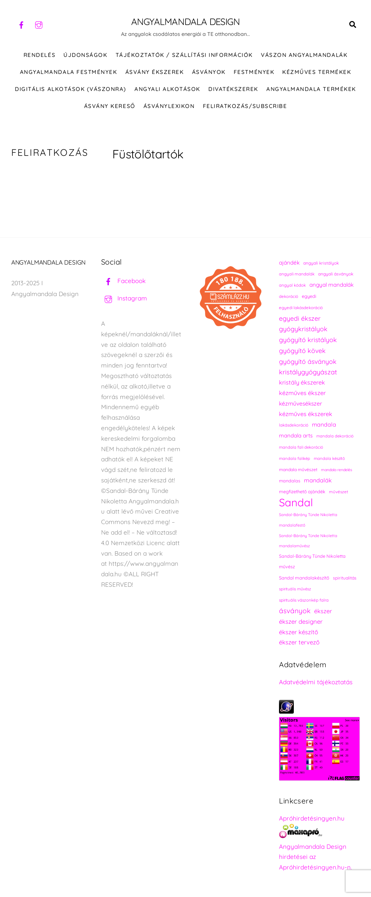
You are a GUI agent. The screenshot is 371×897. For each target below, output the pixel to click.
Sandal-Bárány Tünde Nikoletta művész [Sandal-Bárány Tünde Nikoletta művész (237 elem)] (312, 562)
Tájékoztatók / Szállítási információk (184, 55)
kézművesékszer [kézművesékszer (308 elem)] (300, 403)
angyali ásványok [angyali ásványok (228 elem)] (335, 274)
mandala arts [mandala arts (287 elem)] (296, 435)
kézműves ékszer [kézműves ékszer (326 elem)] (302, 393)
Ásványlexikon (169, 106)
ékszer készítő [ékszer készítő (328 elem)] (298, 632)
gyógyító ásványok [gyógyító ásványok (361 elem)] (308, 362)
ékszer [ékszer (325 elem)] (323, 611)
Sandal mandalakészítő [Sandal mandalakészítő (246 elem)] (304, 578)
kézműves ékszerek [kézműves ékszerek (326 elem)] (305, 414)
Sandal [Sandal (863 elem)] (296, 503)
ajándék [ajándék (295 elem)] (289, 262)
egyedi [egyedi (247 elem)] (309, 296)
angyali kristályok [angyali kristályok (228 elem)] (321, 263)
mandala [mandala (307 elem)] (324, 424)
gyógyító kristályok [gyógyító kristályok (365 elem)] (308, 340)
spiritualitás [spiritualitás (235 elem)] (345, 578)
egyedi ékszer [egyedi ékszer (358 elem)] (300, 319)
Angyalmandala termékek (311, 89)
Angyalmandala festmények (68, 72)
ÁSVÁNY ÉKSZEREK (154, 72)
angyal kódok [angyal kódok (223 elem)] (292, 285)
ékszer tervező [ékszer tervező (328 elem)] (299, 642)
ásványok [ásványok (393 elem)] (294, 611)
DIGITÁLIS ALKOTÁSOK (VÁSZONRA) (70, 89)
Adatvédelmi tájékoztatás (316, 682)
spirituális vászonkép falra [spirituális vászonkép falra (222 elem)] (304, 600)
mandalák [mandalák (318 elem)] (318, 480)
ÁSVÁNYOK (209, 72)
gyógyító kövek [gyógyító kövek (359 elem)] (302, 351)
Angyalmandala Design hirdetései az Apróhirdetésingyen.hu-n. (315, 857)
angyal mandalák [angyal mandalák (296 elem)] (331, 285)
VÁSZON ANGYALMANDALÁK (304, 55)
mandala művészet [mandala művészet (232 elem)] (298, 470)
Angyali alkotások (167, 89)
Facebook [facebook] (123, 281)
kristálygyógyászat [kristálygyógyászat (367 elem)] (308, 372)
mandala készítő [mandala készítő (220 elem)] (329, 458)
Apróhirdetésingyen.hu (312, 818)
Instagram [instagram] (124, 298)
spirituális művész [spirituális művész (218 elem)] (295, 589)
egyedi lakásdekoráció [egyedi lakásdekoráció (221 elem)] (301, 308)
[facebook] (21, 24)
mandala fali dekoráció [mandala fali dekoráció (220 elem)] (301, 447)
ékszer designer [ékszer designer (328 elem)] (300, 622)
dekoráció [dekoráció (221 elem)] (288, 296)
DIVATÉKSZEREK (233, 89)
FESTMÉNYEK (254, 72)
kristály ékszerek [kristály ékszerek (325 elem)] (302, 382)
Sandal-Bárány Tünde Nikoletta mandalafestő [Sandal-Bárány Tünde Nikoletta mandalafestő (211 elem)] (308, 520)
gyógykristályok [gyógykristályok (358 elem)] (303, 329)
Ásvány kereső (110, 106)
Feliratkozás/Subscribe (245, 106)
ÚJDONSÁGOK (85, 55)
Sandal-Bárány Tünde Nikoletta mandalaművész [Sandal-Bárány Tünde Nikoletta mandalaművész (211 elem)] (308, 541)
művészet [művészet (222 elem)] (338, 492)
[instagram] (39, 24)
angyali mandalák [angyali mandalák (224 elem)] (296, 274)
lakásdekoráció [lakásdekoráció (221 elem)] (293, 425)
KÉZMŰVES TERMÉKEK (316, 72)
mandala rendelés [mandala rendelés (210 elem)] (336, 470)
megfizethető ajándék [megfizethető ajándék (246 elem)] (302, 492)
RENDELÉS (39, 55)
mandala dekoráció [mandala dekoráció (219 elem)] (335, 436)
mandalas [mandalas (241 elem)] (289, 481)
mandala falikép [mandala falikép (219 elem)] (294, 458)
